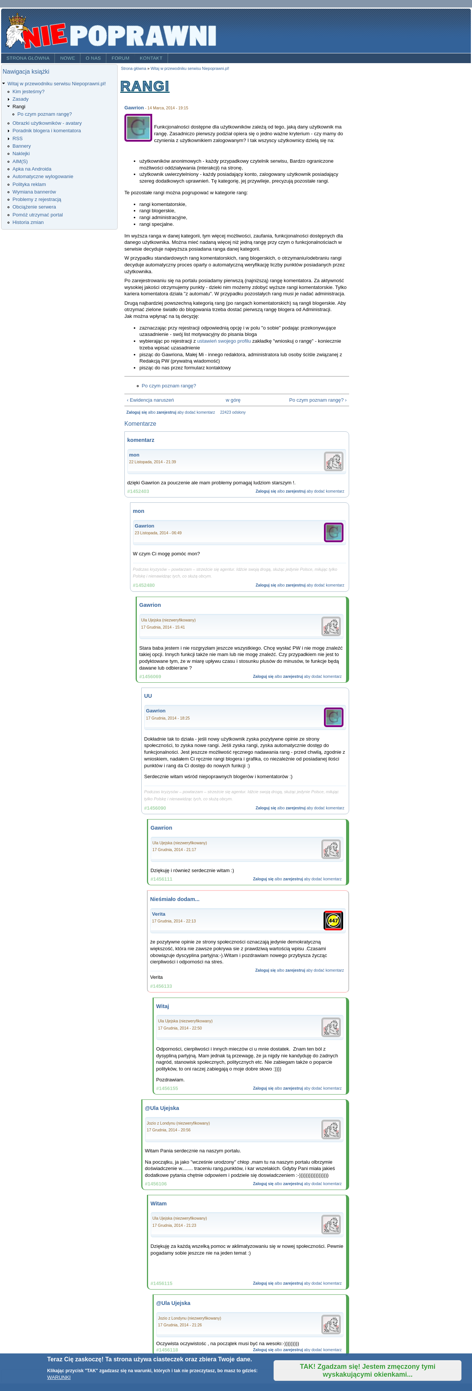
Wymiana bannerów (34, 192)
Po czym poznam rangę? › (317, 400)
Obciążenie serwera (34, 207)
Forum (121, 58)
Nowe (67, 58)
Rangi (18, 106)
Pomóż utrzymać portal (37, 215)
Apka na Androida (31, 169)
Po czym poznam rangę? (44, 114)
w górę (233, 400)
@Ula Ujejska (162, 1108)
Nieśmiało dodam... (175, 899)
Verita (158, 914)
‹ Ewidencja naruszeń (150, 400)
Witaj (162, 1006)
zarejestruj (166, 412)
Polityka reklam (29, 184)
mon (134, 455)
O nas (93, 58)
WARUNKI (59, 1377)
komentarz (140, 440)
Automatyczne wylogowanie (42, 176)
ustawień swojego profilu (224, 341)
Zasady (20, 99)
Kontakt (151, 58)
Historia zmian (28, 222)
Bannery (21, 146)
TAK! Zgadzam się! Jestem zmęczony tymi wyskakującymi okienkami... (368, 1370)
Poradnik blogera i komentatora (46, 130)
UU (148, 696)
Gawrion (134, 107)
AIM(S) (20, 161)
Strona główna (28, 58)
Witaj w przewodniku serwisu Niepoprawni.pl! (57, 83)
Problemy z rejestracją (36, 199)
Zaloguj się (136, 412)
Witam (159, 1203)
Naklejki (21, 153)
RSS (17, 138)
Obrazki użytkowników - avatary (47, 123)
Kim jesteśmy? (28, 91)
